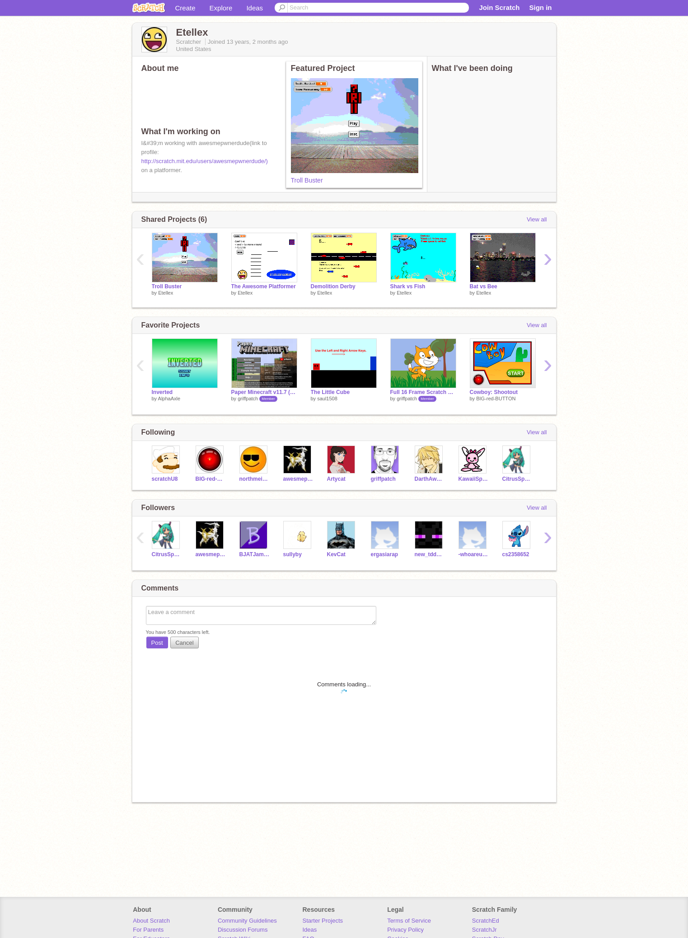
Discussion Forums (243, 929)
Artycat (336, 479)
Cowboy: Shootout (494, 392)
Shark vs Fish (408, 286)
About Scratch (151, 920)
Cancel (184, 642)
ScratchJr (484, 929)
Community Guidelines (247, 920)
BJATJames (254, 554)
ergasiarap (384, 554)
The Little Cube (330, 392)
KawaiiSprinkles (474, 479)
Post (157, 642)
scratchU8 (165, 479)
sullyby (292, 554)
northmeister (254, 479)
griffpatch (248, 398)
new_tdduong (430, 554)
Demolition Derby (333, 286)
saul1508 (327, 398)
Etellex (165, 292)
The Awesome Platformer (263, 286)
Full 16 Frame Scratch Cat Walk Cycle (423, 392)
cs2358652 (515, 554)
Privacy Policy (405, 929)
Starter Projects (323, 920)
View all (537, 219)
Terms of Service (409, 920)
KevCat (336, 554)
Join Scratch (499, 7)
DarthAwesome (430, 479)
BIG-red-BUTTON (495, 398)
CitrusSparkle (517, 479)
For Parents (148, 929)
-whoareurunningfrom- (474, 554)
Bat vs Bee (483, 286)
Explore (221, 8)
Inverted (162, 392)
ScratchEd (485, 920)
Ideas (254, 8)
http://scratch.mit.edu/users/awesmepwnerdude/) (204, 161)
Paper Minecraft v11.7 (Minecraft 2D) (264, 392)
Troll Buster (307, 180)
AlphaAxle (169, 398)
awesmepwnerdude (298, 479)
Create (185, 8)
